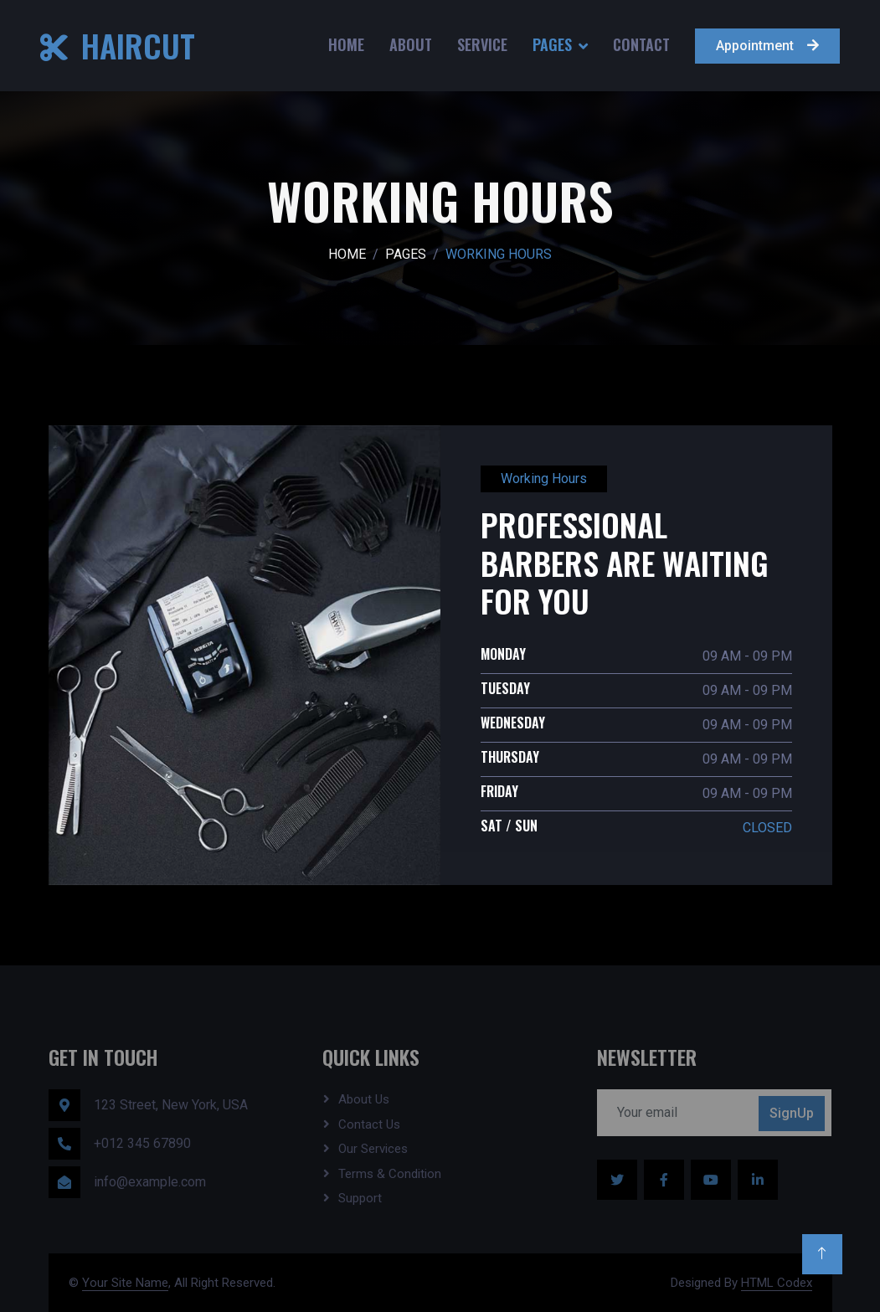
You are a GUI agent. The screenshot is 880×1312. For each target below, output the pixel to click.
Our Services (373, 1148)
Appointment (767, 46)
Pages (552, 44)
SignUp (791, 1113)
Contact (641, 44)
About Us (363, 1099)
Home (346, 44)
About (410, 44)
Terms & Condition (389, 1173)
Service (482, 44)
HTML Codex (776, 1282)
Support (360, 1198)
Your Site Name (125, 1282)
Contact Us (369, 1124)
